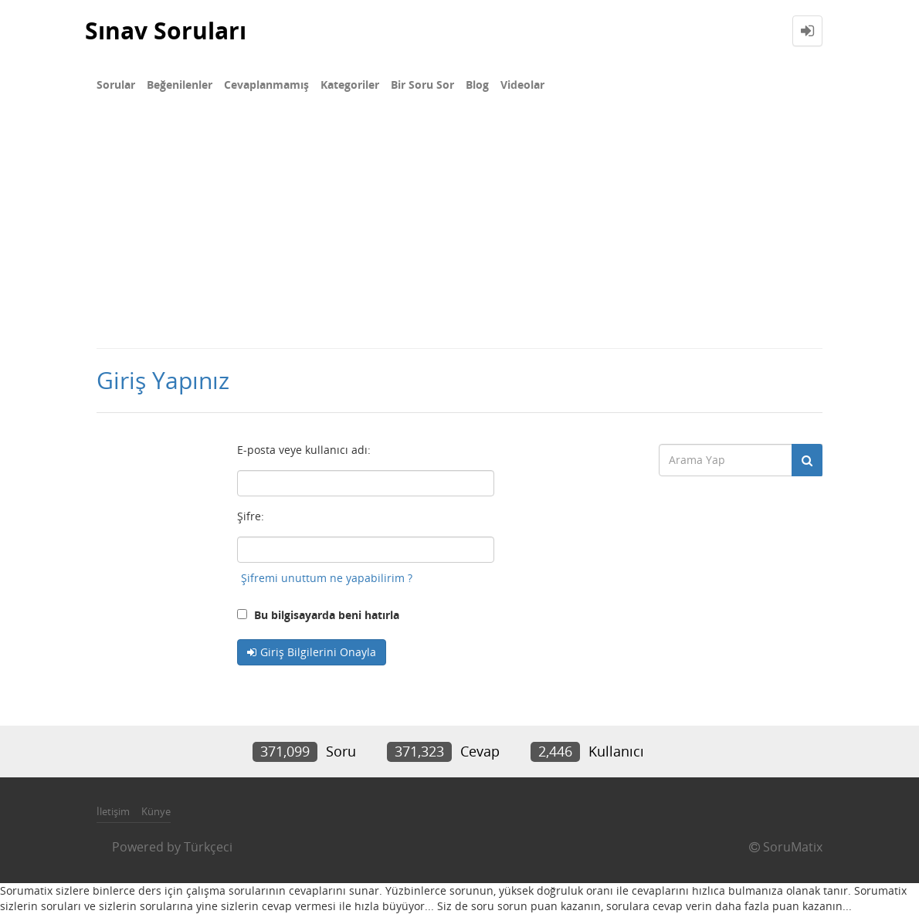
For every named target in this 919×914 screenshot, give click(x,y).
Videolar (522, 84)
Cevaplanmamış (266, 84)
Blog (477, 84)
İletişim (113, 811)
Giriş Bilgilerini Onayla (318, 652)
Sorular (116, 84)
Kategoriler (349, 84)
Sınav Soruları (165, 30)
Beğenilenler (179, 84)
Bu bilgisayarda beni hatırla (318, 615)
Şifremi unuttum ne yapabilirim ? (326, 577)
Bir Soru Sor (422, 84)
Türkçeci (208, 846)
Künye (156, 811)
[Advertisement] (459, 232)
